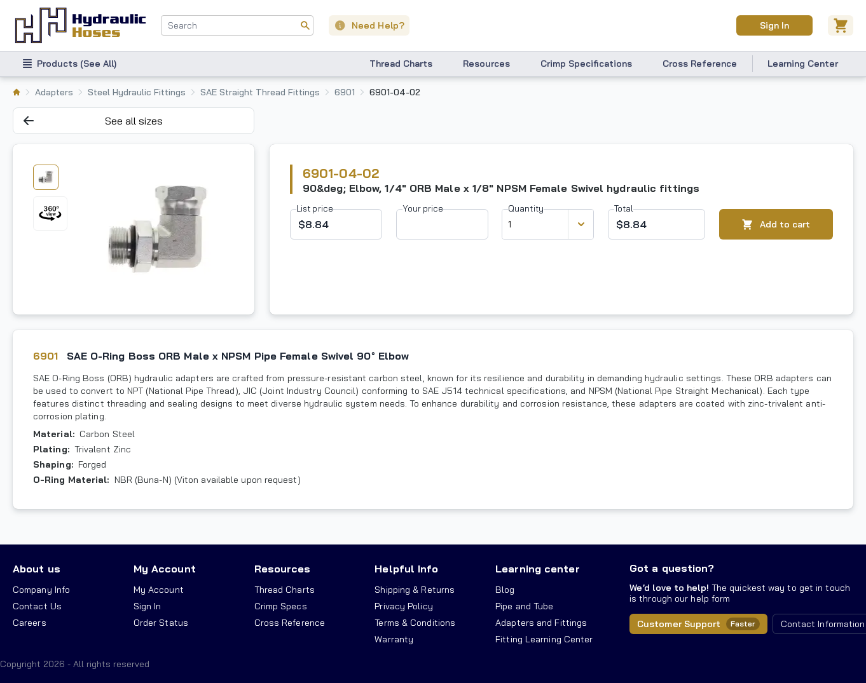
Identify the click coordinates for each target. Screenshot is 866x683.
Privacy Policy (403, 606)
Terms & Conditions (415, 622)
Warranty (394, 639)
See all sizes (93, 120)
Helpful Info (406, 568)
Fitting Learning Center (544, 639)
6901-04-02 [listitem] (394, 92)
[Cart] (840, 25)
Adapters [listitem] (54, 92)
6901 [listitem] (344, 92)
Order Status (161, 622)
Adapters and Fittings (541, 622)
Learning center (537, 568)
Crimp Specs (280, 606)
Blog (504, 589)
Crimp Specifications (586, 63)
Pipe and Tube (524, 606)
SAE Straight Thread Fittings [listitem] (260, 92)
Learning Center (802, 63)
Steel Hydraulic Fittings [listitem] (137, 92)
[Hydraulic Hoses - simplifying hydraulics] (80, 25)
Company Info (41, 589)
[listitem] (16, 92)
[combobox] (237, 25)
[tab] (45, 177)
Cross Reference (700, 63)
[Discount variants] (580, 224)
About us (36, 568)
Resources (486, 63)
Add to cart (776, 224)
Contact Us (37, 606)
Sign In (148, 606)
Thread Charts (400, 63)
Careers (29, 622)
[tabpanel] (157, 229)
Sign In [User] (774, 25)
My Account (165, 568)
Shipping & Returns (415, 589)
